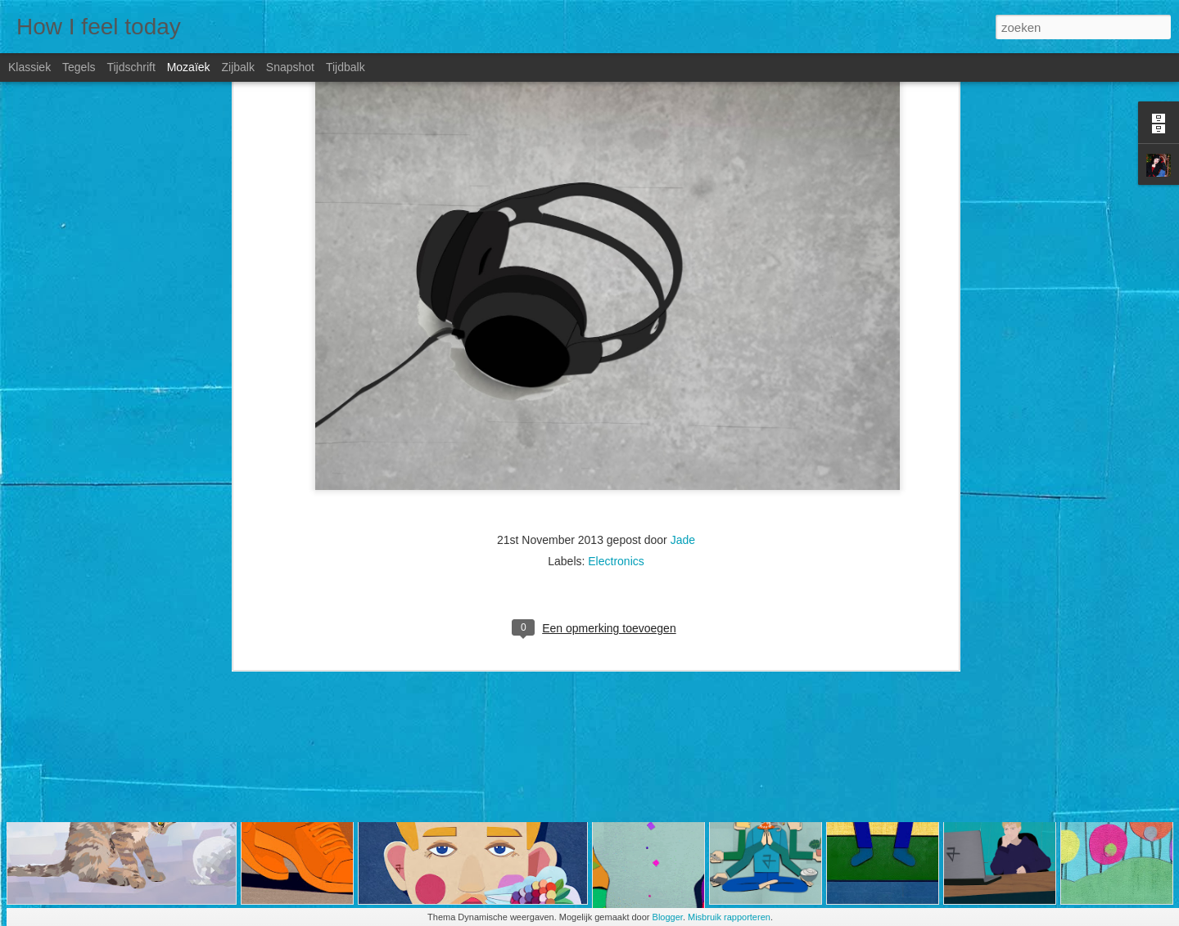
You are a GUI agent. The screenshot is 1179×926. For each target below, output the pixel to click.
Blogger (668, 917)
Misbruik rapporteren (729, 917)
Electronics (616, 363)
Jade (683, 341)
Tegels (78, 67)
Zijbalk (237, 67)
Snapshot (290, 67)
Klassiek (29, 67)
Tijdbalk (345, 67)
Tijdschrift (130, 67)
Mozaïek (188, 67)
